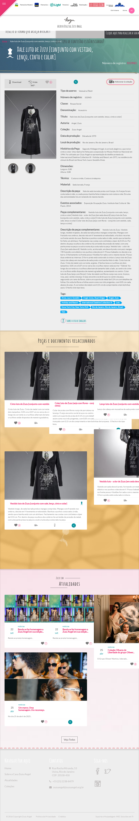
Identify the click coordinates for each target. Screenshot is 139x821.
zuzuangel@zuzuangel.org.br (68, 787)
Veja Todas (69, 740)
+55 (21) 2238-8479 (63, 781)
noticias (17, 626)
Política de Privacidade (46, 816)
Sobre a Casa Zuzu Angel (18, 774)
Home (4, 41)
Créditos (62, 816)
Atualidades (11, 780)
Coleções (9, 786)
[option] (30, 124)
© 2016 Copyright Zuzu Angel (19, 816)
